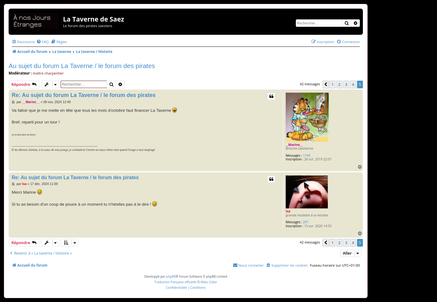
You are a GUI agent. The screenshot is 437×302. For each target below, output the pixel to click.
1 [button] (332, 84)
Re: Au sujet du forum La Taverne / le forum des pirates (84, 95)
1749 (306, 156)
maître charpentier (48, 73)
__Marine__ (294, 145)
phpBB (171, 276)
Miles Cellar (209, 282)
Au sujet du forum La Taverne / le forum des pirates (82, 65)
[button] (326, 84)
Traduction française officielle (175, 282)
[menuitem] (42, 42)
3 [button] (346, 84)
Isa (288, 211)
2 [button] (339, 84)
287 (305, 222)
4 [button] (353, 84)
